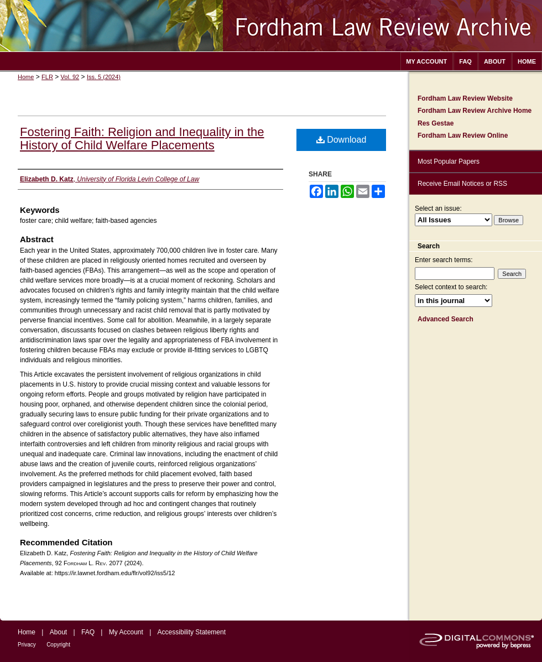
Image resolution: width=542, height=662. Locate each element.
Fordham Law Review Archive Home (474, 110)
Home (26, 77)
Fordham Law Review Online (463, 135)
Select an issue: (438, 208)
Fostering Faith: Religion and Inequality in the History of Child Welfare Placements (142, 138)
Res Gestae (436, 123)
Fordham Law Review (271, 25)
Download (341, 139)
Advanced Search (445, 319)
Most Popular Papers (449, 161)
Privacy (27, 645)
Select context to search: (451, 287)
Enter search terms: (444, 260)
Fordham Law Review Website (465, 98)
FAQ (88, 632)
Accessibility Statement (192, 632)
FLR (47, 77)
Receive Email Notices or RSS (462, 183)
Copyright (58, 645)
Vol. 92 (70, 77)
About (58, 632)
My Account (126, 632)
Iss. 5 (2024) (104, 77)
